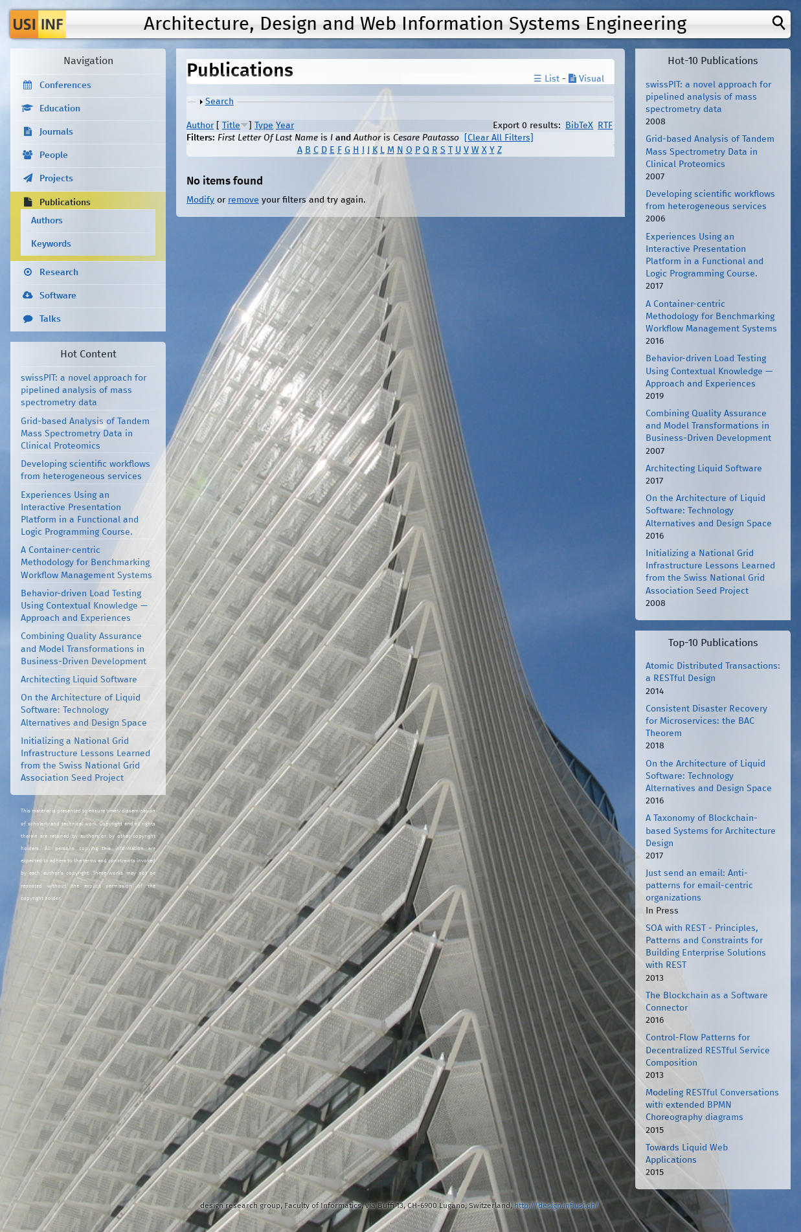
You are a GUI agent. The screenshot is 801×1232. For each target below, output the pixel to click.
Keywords (51, 244)
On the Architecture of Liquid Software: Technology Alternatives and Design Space (84, 710)
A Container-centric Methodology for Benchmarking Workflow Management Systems (86, 562)
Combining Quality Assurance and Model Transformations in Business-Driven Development (83, 649)
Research (58, 272)
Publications (65, 202)
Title (231, 125)
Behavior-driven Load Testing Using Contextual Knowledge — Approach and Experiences (84, 606)
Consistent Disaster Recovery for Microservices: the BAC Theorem (706, 721)
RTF (605, 125)
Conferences (65, 85)
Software (57, 295)
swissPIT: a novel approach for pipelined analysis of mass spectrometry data (83, 390)
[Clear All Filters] (499, 137)
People (53, 155)
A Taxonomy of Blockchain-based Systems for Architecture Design (711, 830)
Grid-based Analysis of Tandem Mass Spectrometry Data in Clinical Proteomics (85, 434)
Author (200, 125)
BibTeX (579, 125)
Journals (56, 132)
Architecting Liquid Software (79, 679)
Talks (50, 319)
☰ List (546, 79)
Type (263, 125)
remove (243, 200)
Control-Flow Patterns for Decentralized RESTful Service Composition (708, 1050)
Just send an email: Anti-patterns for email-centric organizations (699, 885)
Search (219, 101)
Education (59, 108)
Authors (47, 220)
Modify (200, 200)
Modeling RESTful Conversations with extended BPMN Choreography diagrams (712, 1105)
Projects (56, 178)
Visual (586, 79)
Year (285, 125)
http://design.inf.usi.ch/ (556, 1205)
